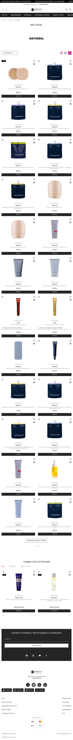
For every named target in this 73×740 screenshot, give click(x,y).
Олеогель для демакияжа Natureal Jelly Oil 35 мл (54, 285)
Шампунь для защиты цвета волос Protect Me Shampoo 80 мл (54, 127)
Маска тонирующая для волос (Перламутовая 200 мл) (18, 598)
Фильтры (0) (70, 53)
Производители (66, 709)
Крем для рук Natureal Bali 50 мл (18, 246)
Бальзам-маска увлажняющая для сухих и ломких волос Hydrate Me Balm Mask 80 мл (54, 167)
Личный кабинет (66, 706)
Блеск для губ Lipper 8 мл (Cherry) (18, 323)
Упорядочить (9, 53)
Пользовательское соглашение (9, 733)
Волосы (27, 15)
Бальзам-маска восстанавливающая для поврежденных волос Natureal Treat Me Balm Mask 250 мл (18, 447)
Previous (4, 615)
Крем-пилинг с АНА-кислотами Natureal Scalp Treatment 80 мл (54, 367)
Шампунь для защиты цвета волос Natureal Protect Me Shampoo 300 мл (18, 406)
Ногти (4, 15)
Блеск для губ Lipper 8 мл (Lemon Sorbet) (54, 323)
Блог (63, 713)
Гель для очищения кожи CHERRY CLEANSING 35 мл (54, 246)
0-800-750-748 (43, 4)
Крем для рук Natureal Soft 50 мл (54, 206)
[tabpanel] (18, 591)
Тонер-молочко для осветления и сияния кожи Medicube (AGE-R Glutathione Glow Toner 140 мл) (54, 599)
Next (69, 615)
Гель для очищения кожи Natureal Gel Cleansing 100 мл (18, 525)
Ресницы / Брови (42, 15)
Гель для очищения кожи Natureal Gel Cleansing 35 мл (18, 285)
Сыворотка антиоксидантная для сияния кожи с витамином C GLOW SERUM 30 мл (54, 487)
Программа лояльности (8, 713)
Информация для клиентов (9, 706)
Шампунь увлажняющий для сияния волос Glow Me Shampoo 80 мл (18, 127)
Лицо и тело (58, 15)
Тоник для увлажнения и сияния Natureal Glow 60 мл (18, 367)
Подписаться (36, 645)
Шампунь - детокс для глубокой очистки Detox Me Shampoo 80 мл (18, 166)
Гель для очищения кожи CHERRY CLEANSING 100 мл (18, 486)
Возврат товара (66, 698)
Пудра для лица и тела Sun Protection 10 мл (18, 88)
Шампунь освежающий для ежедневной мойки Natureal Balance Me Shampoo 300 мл (54, 447)
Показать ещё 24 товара (36, 540)
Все (3, 566)
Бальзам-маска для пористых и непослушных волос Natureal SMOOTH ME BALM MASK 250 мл (54, 407)
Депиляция (16, 15)
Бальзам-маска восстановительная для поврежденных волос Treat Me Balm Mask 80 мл (18, 207)
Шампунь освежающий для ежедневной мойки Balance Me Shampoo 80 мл (54, 89)
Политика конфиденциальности (64, 733)
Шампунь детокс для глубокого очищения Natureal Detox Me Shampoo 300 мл (54, 526)
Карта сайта (65, 702)
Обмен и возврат (6, 709)
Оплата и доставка (7, 702)
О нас (3, 698)
